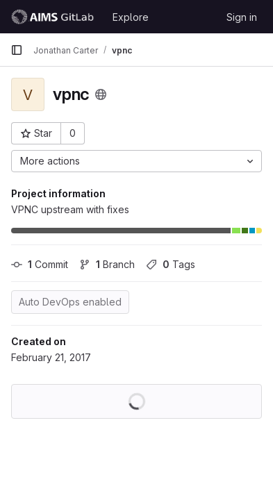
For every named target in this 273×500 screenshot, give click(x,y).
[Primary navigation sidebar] (17, 50)
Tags (170, 264)
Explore (131, 17)
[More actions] (136, 161)
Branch (107, 264)
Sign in (241, 17)
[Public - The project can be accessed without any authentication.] (100, 94)
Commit (39, 264)
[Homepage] (54, 17)
